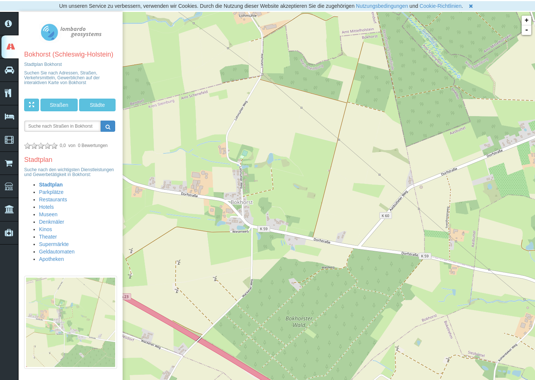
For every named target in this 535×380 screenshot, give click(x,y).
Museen (48, 214)
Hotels (46, 207)
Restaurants (53, 199)
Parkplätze (51, 192)
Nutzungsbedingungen (382, 6)
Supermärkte (54, 244)
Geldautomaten (57, 252)
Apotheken (51, 259)
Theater (48, 237)
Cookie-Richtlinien (440, 6)
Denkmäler (51, 222)
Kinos (45, 229)
